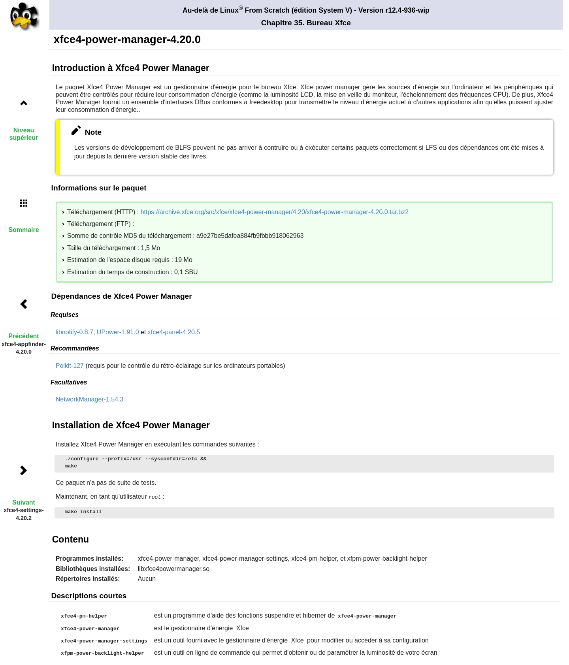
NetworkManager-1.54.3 (90, 399)
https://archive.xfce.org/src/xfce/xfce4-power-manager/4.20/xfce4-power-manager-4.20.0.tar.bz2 (275, 212)
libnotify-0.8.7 (74, 332)
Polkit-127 (70, 365)
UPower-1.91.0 (118, 332)
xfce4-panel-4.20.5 (174, 332)
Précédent (23, 336)
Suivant (23, 502)
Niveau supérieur (23, 134)
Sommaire (23, 229)
